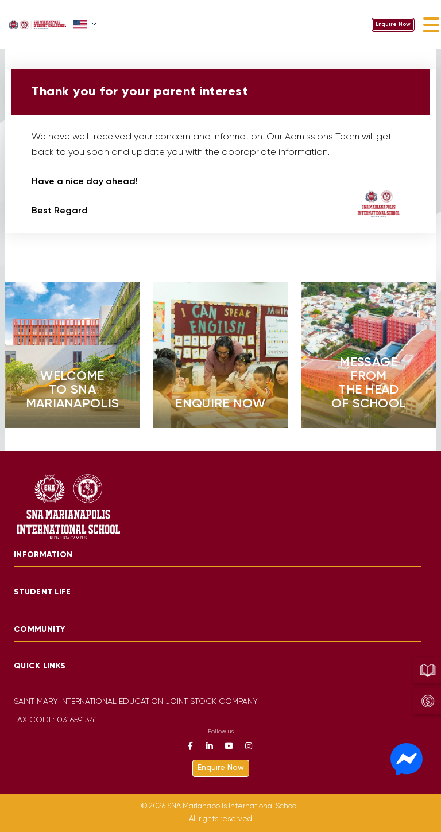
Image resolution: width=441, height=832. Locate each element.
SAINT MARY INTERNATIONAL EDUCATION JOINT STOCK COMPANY (136, 702)
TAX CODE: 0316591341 (55, 720)
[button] (86, 24)
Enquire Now (393, 24)
